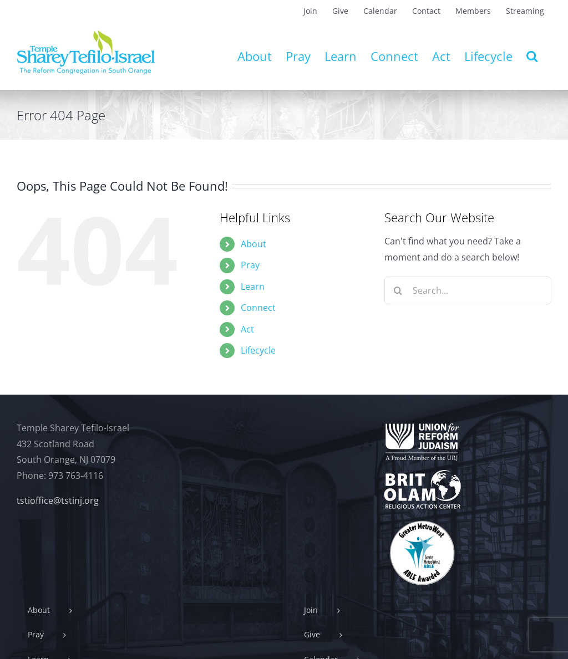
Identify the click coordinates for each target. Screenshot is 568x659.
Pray (250, 265)
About (253, 244)
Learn (253, 286)
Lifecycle (258, 350)
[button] (531, 56)
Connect (258, 308)
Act (247, 329)
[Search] (398, 290)
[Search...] (467, 290)
